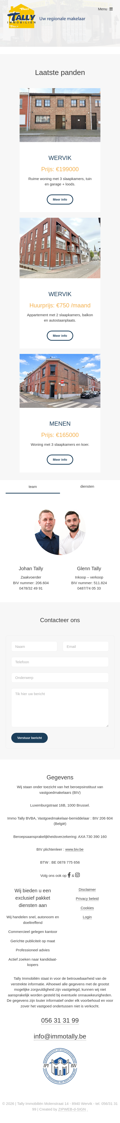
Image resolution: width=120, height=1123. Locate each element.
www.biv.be (74, 849)
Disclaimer (87, 889)
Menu (102, 9)
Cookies (87, 908)
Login (87, 917)
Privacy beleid (87, 898)
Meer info (60, 199)
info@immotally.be (60, 1036)
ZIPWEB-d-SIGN (72, 1109)
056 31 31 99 (60, 1020)
